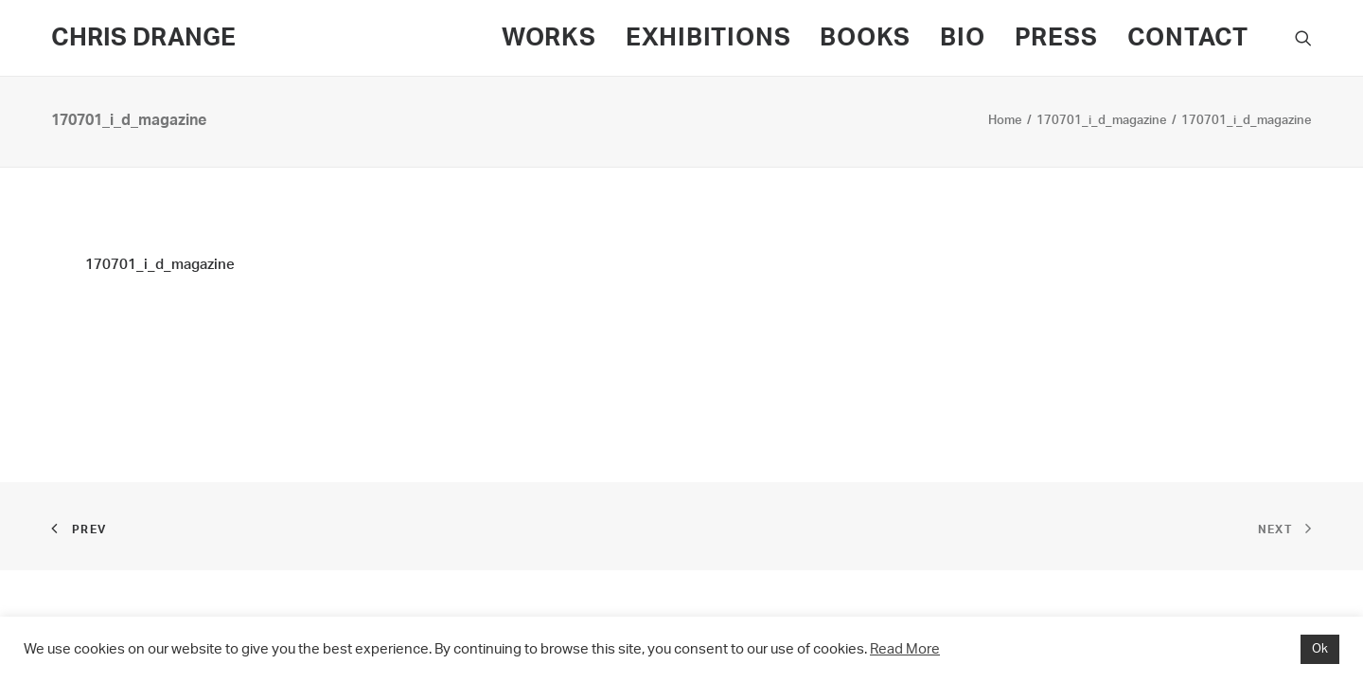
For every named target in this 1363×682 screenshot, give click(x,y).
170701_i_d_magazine (1101, 121)
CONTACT (1187, 38)
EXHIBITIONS (708, 38)
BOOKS (865, 38)
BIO (962, 38)
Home (1005, 121)
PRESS (1056, 38)
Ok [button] (1320, 649)
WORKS (549, 38)
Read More (905, 649)
